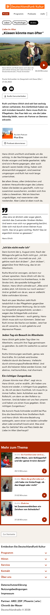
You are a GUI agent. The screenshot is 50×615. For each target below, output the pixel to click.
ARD (14, 601)
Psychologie (20, 22)
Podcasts (32, 14)
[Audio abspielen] (44, 65)
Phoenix (29, 601)
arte (38, 601)
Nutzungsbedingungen (14, 589)
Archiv (33, 22)
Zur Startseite (9, 534)
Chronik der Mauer (11, 605)
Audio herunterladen (16, 96)
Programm (18, 14)
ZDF (21, 601)
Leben (7, 22)
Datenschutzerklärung (14, 584)
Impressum (7, 593)
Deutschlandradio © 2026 (16, 609)
